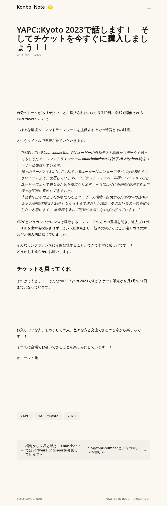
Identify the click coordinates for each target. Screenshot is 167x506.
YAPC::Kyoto (48, 416)
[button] (50, 7)
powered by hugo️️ (118, 499)
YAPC (25, 416)
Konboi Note (31, 7)
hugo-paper (142, 499)
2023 (72, 416)
